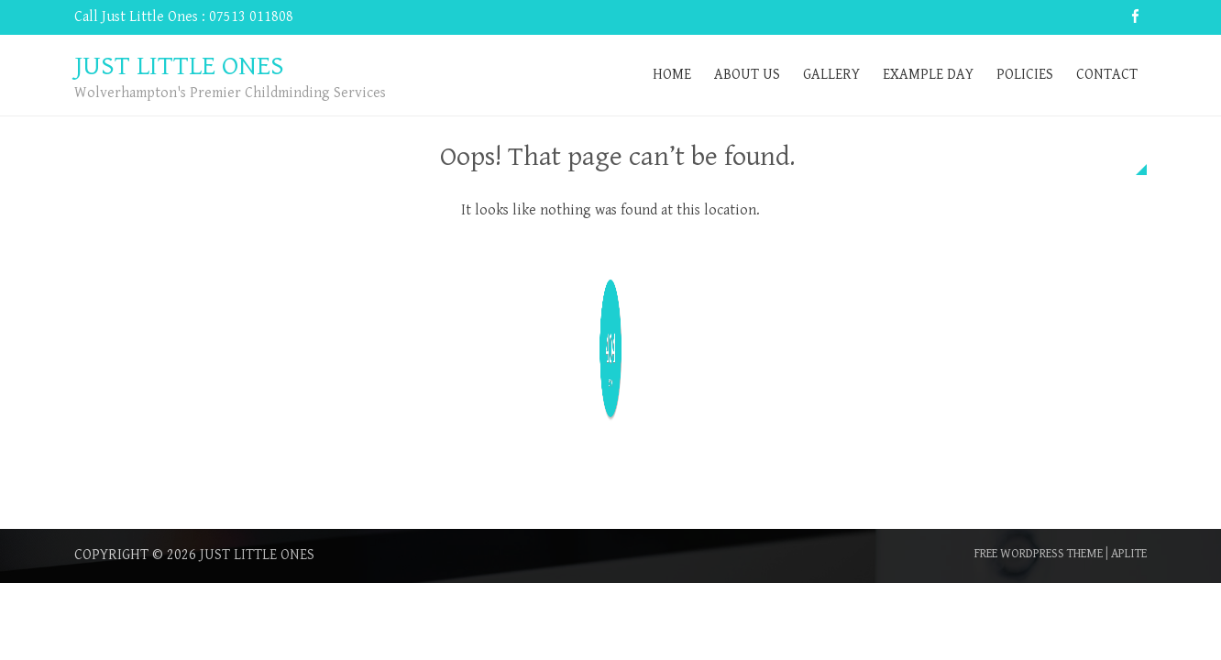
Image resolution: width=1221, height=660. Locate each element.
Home (672, 74)
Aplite (1129, 553)
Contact (1107, 74)
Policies (1024, 74)
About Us (747, 74)
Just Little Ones (257, 555)
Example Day (928, 74)
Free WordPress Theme (1038, 553)
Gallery (831, 74)
